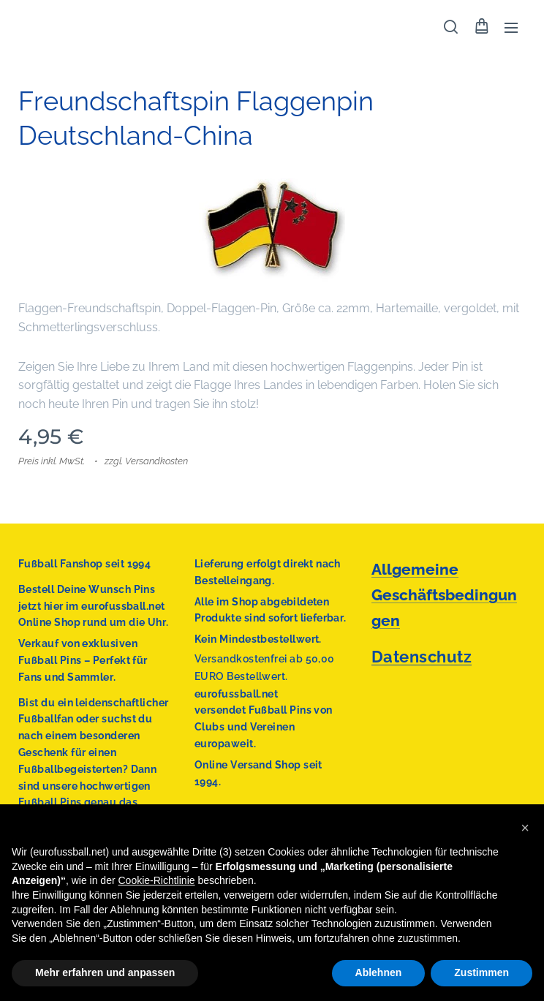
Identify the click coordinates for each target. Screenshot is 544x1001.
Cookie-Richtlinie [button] (156, 880)
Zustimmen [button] (481, 972)
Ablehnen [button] (378, 972)
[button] (450, 27)
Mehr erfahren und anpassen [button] (105, 972)
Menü (511, 28)
